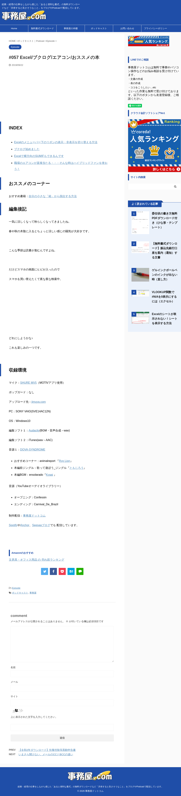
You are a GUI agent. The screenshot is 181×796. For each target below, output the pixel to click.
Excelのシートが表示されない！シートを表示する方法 (164, 319)
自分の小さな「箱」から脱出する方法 (53, 196)
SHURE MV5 (28, 382)
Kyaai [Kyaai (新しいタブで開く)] (49, 474)
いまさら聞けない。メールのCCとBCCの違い (46, 754)
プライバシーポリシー (155, 28)
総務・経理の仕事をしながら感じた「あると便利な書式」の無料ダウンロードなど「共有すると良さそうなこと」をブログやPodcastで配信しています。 (90, 786)
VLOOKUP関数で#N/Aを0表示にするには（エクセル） (164, 297)
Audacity (34, 430)
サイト (14, 696)
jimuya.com (38, 401)
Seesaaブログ (41, 525)
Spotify (13, 525)
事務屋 (33, 592)
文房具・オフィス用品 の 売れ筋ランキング (36, 559)
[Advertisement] (62, 93)
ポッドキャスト (99, 28)
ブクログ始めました (27, 149)
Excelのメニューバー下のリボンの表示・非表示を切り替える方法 (55, 142)
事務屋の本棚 (71, 28)
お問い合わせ (127, 28)
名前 (13, 667)
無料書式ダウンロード (42, 28)
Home (14, 28)
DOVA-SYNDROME (32, 449)
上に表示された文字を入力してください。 (34, 716)
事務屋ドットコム (34, 515)
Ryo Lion (64, 460)
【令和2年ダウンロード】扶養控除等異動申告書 (47, 749)
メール (14, 681)
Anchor (24, 525)
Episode (16, 588)
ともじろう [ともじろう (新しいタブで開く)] (76, 467)
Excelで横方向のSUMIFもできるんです (39, 156)
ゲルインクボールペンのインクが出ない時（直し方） (164, 275)
